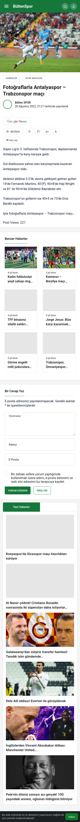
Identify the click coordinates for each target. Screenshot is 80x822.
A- (56, 131)
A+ (47, 131)
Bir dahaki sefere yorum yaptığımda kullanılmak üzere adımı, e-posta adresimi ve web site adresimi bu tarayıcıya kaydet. (42, 478)
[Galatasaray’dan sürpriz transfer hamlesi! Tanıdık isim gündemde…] (40, 636)
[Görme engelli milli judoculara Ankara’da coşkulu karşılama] (21, 352)
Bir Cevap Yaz (14, 391)
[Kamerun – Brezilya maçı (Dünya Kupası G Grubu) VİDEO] (59, 266)
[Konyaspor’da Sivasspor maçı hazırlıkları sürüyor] (40, 538)
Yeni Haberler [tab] (21, 507)
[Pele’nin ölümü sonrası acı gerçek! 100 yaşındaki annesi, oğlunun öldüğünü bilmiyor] (40, 778)
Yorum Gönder (17, 490)
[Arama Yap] (65, 6)
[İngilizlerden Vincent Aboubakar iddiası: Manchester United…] (40, 729)
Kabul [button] (72, 816)
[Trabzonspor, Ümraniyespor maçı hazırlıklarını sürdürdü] (59, 352)
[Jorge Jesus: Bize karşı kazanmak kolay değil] (59, 309)
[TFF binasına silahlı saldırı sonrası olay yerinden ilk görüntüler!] (21, 309)
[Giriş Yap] (73, 6)
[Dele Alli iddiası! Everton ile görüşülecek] (40, 682)
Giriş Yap (42, 490)
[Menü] (6, 6)
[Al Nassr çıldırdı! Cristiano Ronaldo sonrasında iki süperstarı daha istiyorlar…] (40, 587)
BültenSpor (23, 6)
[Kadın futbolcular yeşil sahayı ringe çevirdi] (21, 266)
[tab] (58, 507)
